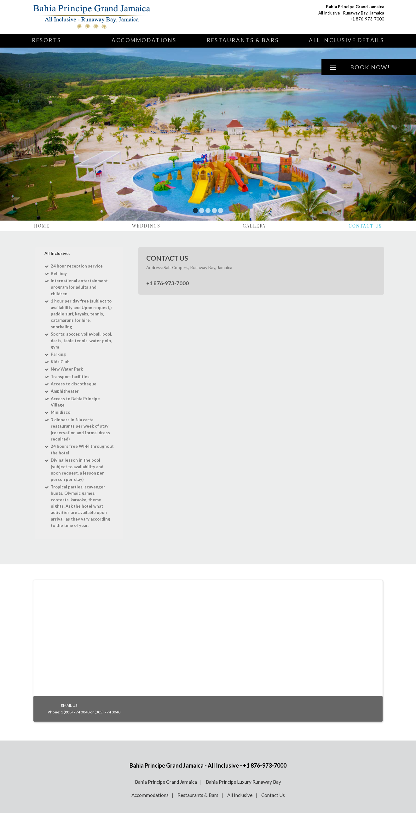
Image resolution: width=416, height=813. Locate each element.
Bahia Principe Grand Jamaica (166, 782)
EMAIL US (69, 705)
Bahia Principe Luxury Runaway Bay (243, 782)
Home (42, 226)
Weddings (146, 226)
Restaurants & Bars (243, 40)
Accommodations (144, 40)
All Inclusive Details (346, 40)
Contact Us (365, 226)
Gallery (254, 226)
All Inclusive (239, 795)
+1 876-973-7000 (367, 18)
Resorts (46, 40)
